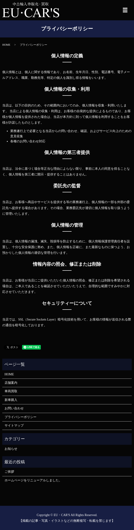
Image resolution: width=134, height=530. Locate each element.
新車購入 (11, 400)
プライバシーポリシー (20, 417)
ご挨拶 (9, 471)
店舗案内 (11, 382)
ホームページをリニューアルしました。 (33, 480)
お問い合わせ (14, 408)
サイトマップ (14, 425)
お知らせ (11, 448)
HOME (6, 44)
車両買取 (11, 391)
